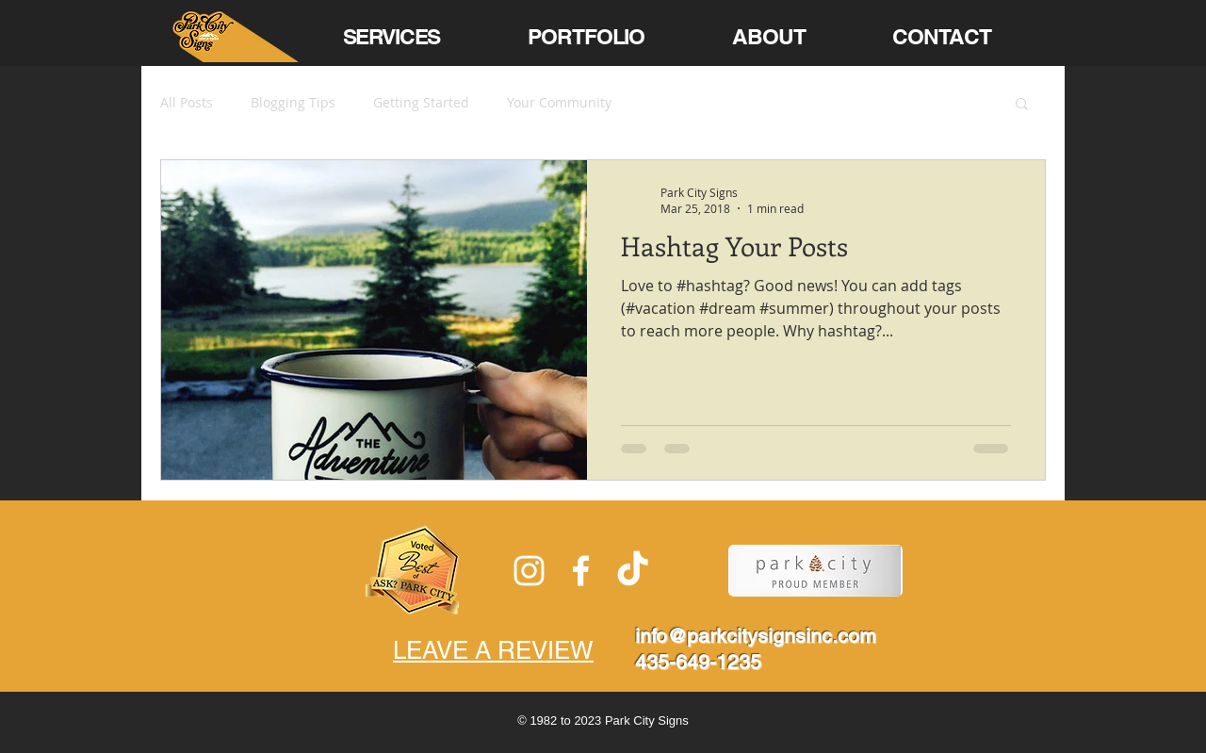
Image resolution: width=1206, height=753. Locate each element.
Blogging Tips (293, 102)
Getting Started (421, 102)
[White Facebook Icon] (581, 570)
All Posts (186, 102)
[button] (1022, 105)
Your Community (559, 102)
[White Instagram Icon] (529, 570)
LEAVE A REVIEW (493, 650)
